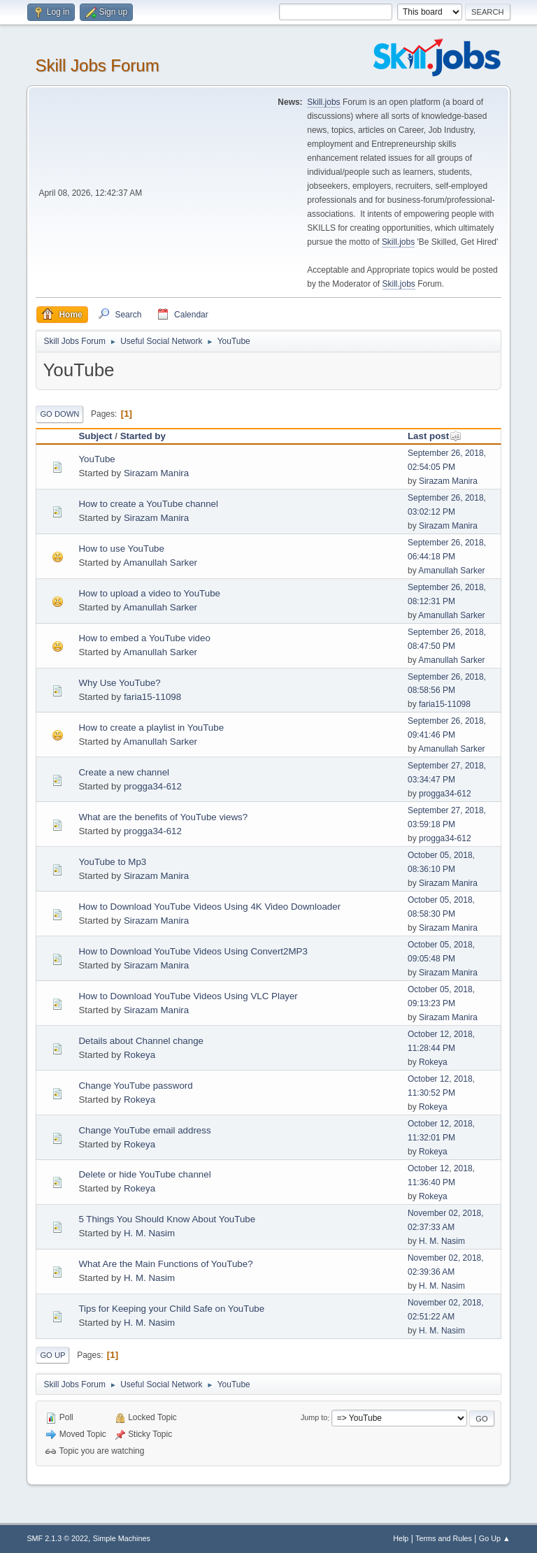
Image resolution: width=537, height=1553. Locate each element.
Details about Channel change (140, 1041)
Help (400, 1538)
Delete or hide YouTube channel (144, 1174)
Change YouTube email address (144, 1130)
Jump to (314, 1418)
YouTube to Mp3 (112, 862)
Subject (95, 436)
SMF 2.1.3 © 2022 (57, 1538)
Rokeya (139, 1055)
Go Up (52, 1355)
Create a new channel (123, 772)
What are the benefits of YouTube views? (163, 817)
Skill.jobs (323, 102)
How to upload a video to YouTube (149, 593)
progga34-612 (153, 786)
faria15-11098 (152, 697)
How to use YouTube (121, 548)
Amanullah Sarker (160, 562)
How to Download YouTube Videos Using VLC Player (187, 996)
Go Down (59, 414)
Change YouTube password (135, 1085)
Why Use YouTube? (119, 683)
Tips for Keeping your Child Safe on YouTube (171, 1308)
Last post (434, 436)
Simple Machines (121, 1538)
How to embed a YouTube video (144, 638)
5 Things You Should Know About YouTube (166, 1219)
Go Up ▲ (494, 1538)
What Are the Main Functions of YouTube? (165, 1264)
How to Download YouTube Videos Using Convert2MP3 (192, 951)
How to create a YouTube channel (148, 504)
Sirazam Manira (156, 473)
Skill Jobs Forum (97, 65)
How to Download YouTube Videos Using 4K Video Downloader (209, 906)
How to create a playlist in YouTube (151, 727)
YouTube (96, 459)
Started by (143, 436)
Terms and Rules (443, 1538)
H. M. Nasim (149, 1233)
